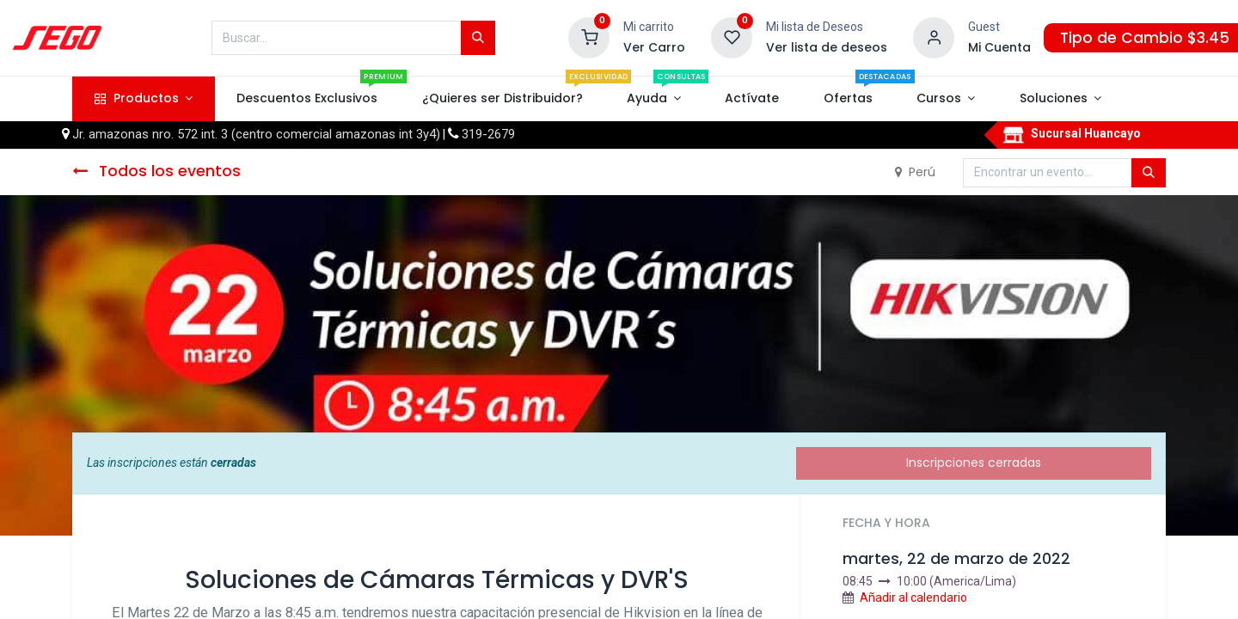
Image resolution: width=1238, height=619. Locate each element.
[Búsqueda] (478, 38)
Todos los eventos (156, 171)
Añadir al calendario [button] (913, 597)
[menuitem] (307, 99)
